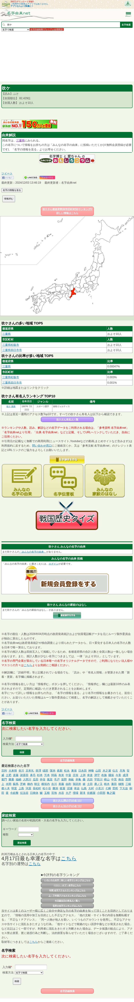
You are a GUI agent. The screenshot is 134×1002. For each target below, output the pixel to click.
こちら (28, 665)
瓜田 (35, 779)
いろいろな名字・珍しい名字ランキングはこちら (67, 880)
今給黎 (14, 792)
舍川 (21, 770)
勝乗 (11, 779)
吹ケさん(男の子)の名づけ (67, 800)
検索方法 (8, 743)
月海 (122, 770)
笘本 (47, 775)
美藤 (61, 784)
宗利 (4, 770)
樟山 (107, 779)
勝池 (55, 788)
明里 (14, 788)
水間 (8, 784)
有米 (61, 775)
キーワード (10, 829)
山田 (98, 770)
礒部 (45, 770)
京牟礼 (30, 770)
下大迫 (124, 788)
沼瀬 (69, 788)
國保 (111, 775)
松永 (67, 770)
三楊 (128, 784)
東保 (74, 770)
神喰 (91, 770)
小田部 (101, 792)
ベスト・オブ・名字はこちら (67, 885)
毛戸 (57, 779)
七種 (108, 788)
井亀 (78, 779)
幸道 (90, 775)
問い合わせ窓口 (42, 445)
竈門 (4, 779)
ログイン (53, 563)
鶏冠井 (77, 784)
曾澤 (38, 770)
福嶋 (18, 779)
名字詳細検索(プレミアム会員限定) (46, 29)
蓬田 (114, 784)
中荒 (114, 779)
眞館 (59, 770)
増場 (75, 792)
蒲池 (52, 770)
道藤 (15, 775)
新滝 (82, 792)
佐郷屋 (91, 792)
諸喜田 (24, 775)
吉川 (54, 784)
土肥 (8, 775)
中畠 (68, 775)
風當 (50, 779)
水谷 (61, 792)
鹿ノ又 (98, 784)
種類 (5, 834)
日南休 (34, 792)
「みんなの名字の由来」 (32, 551)
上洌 (82, 775)
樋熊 (121, 784)
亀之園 (111, 792)
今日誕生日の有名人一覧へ (67, 900)
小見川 (99, 788)
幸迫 (77, 788)
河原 (28, 788)
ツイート (7, 173)
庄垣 (75, 775)
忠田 (90, 779)
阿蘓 (54, 775)
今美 (118, 775)
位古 (115, 770)
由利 (68, 784)
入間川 (27, 779)
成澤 (125, 775)
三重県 (20, 140)
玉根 (47, 792)
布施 (104, 775)
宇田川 (98, 779)
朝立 (37, 784)
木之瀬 (107, 770)
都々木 (5, 788)
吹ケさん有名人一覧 (67, 419)
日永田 (82, 770)
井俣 (42, 779)
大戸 (68, 792)
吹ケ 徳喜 (10, 406)
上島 (21, 788)
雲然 (115, 788)
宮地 (54, 792)
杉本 (40, 775)
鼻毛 (33, 775)
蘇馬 (15, 784)
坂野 (64, 779)
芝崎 (23, 784)
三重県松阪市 (10, 344)
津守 (97, 775)
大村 (91, 788)
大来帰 (13, 770)
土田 (90, 784)
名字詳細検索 (67, 760)
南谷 (121, 779)
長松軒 (37, 788)
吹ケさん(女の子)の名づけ (67, 806)
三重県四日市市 (12, 350)
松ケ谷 (47, 788)
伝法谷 (24, 792)
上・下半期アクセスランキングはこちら (67, 895)
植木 (107, 784)
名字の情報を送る (12, 190)
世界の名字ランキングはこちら (67, 906)
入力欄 (7, 738)
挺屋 (62, 788)
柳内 (30, 784)
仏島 (84, 788)
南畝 (71, 779)
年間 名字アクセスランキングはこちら (67, 890)
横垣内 (45, 784)
